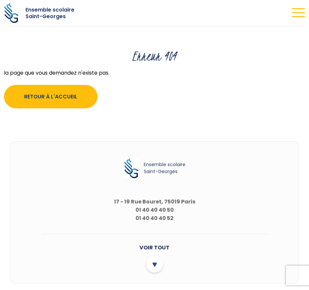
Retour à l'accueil (50, 96)
